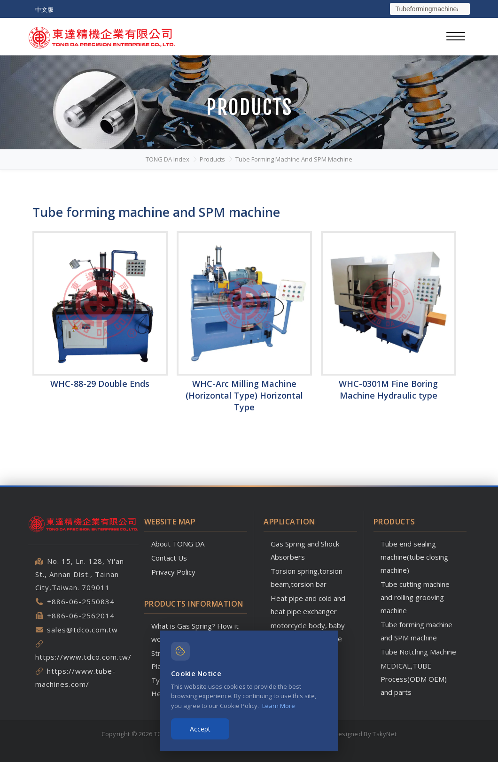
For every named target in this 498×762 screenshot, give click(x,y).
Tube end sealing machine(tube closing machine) (414, 557)
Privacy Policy (173, 572)
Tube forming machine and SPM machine (293, 159)
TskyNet (385, 734)
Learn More (278, 705)
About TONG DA (177, 543)
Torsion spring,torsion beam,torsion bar (306, 577)
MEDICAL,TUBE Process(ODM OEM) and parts (414, 679)
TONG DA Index (167, 159)
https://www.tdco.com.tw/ (83, 657)
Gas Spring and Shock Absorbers (305, 550)
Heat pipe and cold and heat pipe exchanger (308, 604)
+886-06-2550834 (81, 601)
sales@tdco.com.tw (82, 629)
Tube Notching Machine (418, 651)
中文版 (44, 9)
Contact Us (169, 557)
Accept (200, 728)
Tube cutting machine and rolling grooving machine (415, 597)
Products (212, 159)
